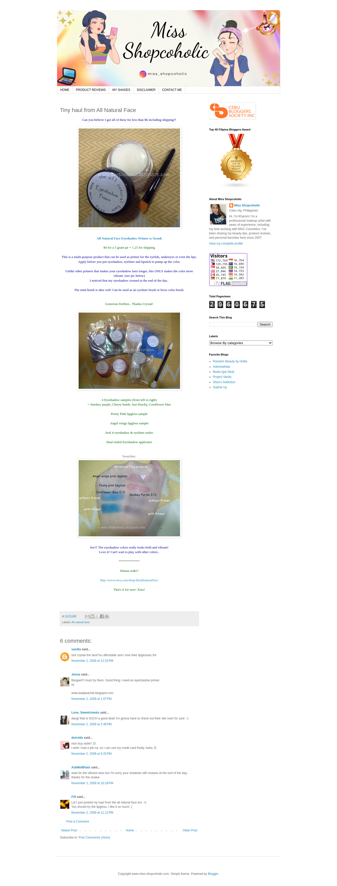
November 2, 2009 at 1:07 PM (92, 699)
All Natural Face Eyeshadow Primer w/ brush (129, 238)
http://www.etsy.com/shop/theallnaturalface (129, 580)
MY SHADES (121, 90)
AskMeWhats (81, 767)
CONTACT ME (172, 90)
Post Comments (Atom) (94, 837)
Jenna (76, 674)
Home (130, 830)
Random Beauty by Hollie (230, 361)
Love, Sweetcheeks (85, 712)
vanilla (76, 649)
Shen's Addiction (224, 382)
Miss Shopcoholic (247, 205)
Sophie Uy (220, 387)
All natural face (81, 622)
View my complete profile (226, 243)
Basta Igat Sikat (223, 372)
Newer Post (69, 830)
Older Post (190, 830)
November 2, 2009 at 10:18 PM (92, 783)
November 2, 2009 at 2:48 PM (92, 724)
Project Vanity (222, 377)
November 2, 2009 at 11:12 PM (92, 812)
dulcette (77, 737)
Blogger (213, 874)
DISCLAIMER (146, 90)
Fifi (74, 797)
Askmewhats (221, 366)
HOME (64, 90)
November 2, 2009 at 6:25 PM (92, 753)
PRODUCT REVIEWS (91, 90)
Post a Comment (77, 821)
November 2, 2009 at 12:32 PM (92, 661)
